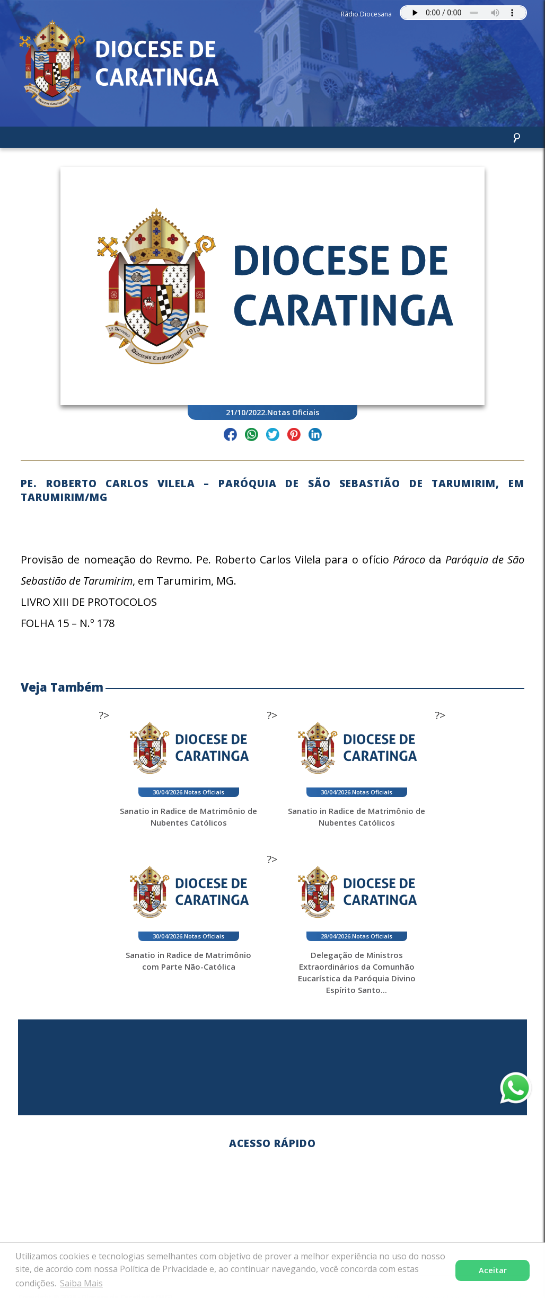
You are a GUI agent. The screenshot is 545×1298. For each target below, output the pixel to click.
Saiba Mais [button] (81, 1283)
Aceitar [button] (493, 1270)
